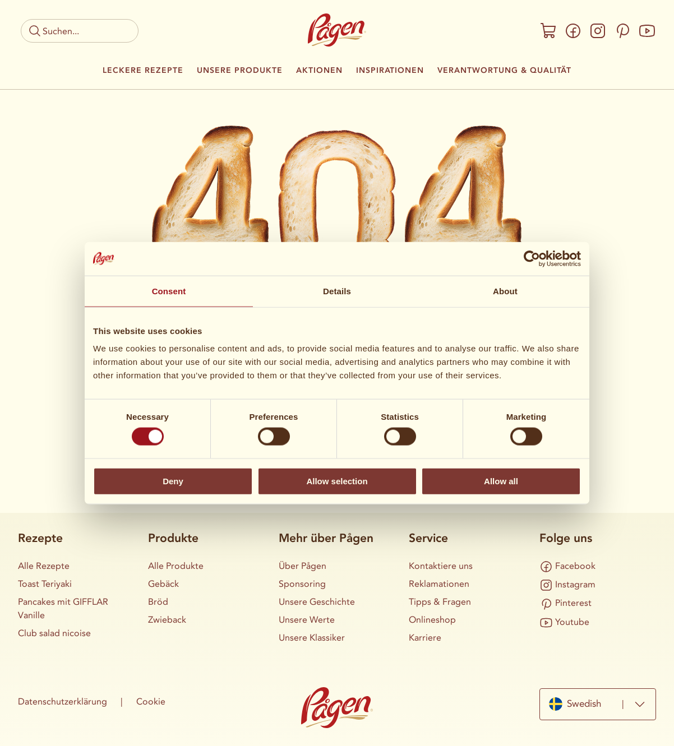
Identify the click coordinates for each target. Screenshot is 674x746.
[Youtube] (647, 31)
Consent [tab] (169, 290)
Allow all (501, 480)
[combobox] (597, 704)
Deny (173, 480)
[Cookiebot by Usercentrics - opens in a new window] (532, 258)
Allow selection (336, 480)
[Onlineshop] (548, 31)
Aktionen (319, 70)
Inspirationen (390, 70)
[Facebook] (573, 31)
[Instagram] (598, 31)
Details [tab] (337, 290)
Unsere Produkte (240, 70)
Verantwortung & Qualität (504, 70)
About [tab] (505, 290)
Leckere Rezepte (143, 70)
